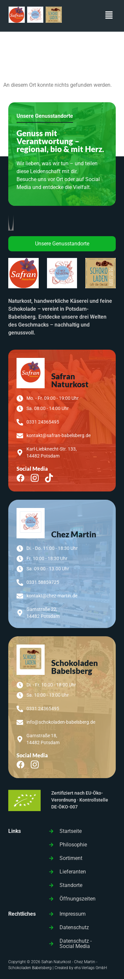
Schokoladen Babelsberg (74, 667)
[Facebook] (23, 477)
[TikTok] (51, 477)
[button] (109, 16)
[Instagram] (37, 477)
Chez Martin (73, 534)
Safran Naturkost (70, 380)
